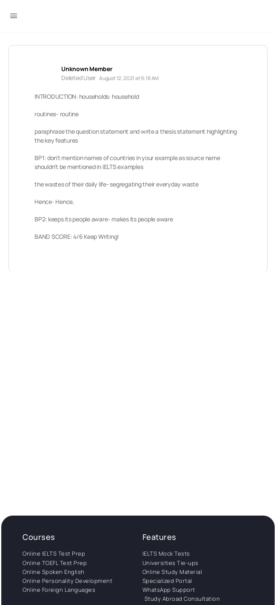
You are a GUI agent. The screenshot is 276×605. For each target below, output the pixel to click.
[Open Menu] (14, 17)
